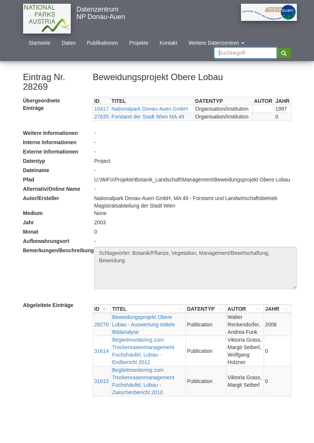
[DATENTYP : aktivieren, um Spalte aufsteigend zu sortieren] (206, 309)
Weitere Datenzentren (216, 43)
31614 (101, 351)
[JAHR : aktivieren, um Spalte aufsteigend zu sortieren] (277, 309)
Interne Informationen (50, 142)
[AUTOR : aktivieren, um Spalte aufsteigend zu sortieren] (245, 309)
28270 (101, 324)
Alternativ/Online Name (51, 189)
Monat (30, 232)
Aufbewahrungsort (46, 241)
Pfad (28, 180)
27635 (101, 117)
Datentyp (34, 161)
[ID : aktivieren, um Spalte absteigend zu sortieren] (102, 309)
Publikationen (102, 43)
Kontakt (168, 43)
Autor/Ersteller (41, 198)
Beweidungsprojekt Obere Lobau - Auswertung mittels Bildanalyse (143, 324)
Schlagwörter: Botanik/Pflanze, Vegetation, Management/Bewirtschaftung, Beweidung (195, 268)
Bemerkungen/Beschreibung (56, 250)
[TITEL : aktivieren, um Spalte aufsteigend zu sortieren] (148, 309)
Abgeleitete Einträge (48, 305)
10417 (101, 109)
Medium (33, 213)
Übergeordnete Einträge (41, 104)
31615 (101, 381)
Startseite (40, 43)
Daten (69, 43)
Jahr (28, 222)
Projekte (138, 43)
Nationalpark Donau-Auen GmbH (149, 109)
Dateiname (36, 170)
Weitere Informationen (50, 133)
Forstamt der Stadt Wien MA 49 (147, 117)
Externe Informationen (51, 152)
